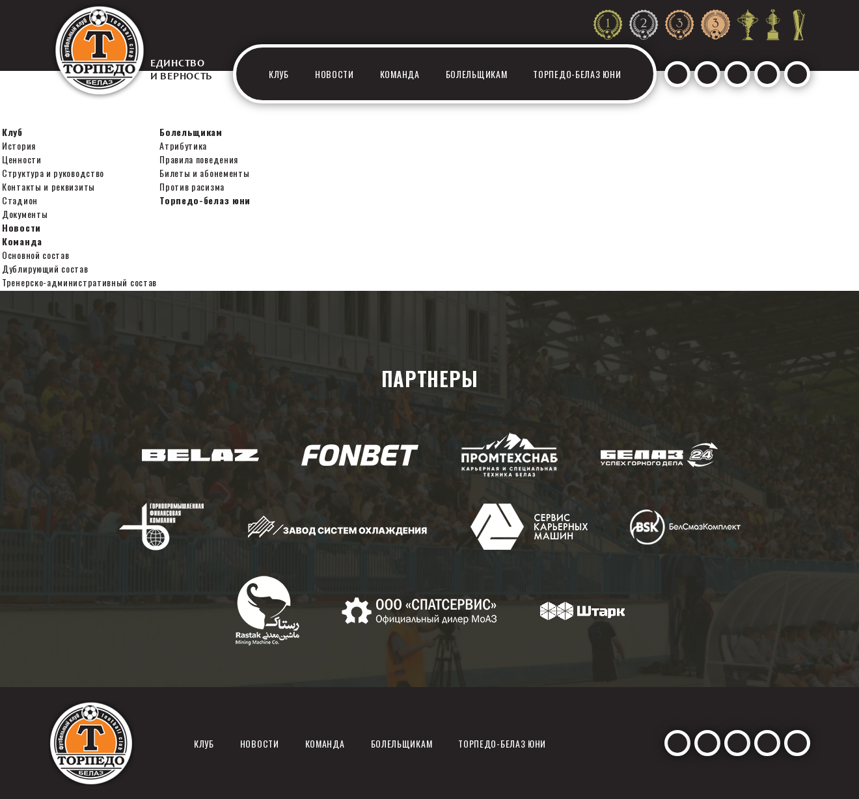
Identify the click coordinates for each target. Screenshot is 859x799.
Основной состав (36, 255)
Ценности (22, 159)
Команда (400, 74)
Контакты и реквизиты (48, 186)
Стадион (20, 200)
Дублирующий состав (45, 268)
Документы (25, 214)
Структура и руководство (53, 173)
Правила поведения (198, 159)
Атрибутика (183, 145)
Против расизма (192, 186)
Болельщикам (477, 74)
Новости (334, 74)
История (19, 145)
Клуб (279, 74)
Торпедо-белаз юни (577, 74)
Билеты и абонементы (204, 173)
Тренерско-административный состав (79, 282)
